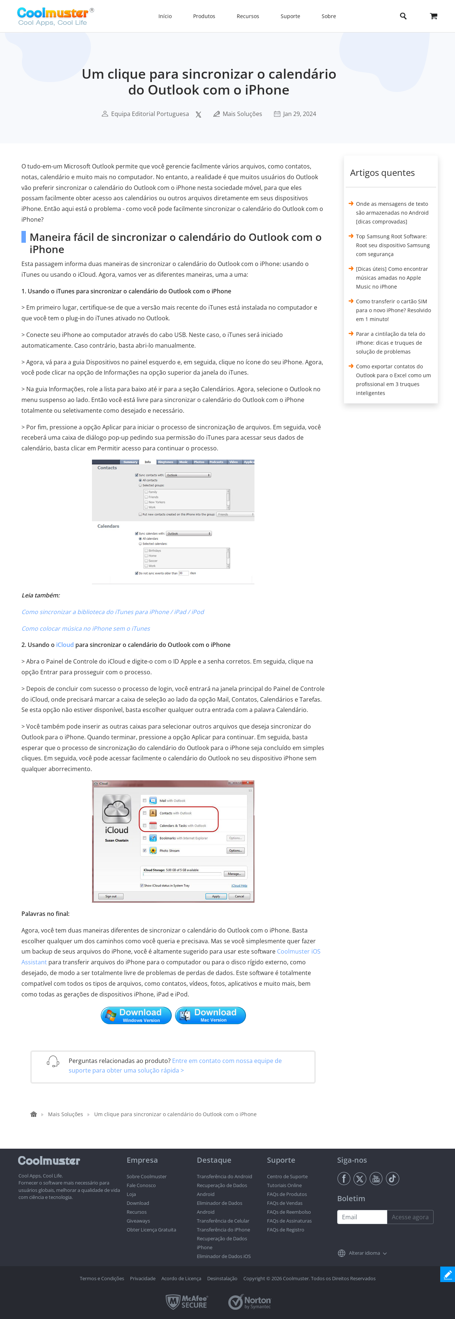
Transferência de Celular (223, 1220)
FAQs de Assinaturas (289, 1220)
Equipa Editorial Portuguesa (150, 114)
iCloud (65, 645)
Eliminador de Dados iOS (224, 1256)
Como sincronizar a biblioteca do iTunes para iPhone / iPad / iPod (112, 612)
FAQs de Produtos (287, 1194)
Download (138, 1203)
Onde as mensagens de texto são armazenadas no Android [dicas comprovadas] (392, 212)
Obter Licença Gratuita (151, 1229)
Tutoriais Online (284, 1185)
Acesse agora (410, 1217)
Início (165, 16)
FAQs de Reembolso (289, 1212)
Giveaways (138, 1220)
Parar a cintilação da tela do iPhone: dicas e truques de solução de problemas (390, 342)
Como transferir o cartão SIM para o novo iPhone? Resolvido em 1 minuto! (393, 310)
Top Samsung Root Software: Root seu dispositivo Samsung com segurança (393, 245)
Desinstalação (222, 1278)
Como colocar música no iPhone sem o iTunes (85, 628)
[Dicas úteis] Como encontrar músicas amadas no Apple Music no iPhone (392, 277)
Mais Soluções (242, 114)
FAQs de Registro (285, 1229)
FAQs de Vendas (284, 1203)
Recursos (137, 1212)
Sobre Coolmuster (147, 1176)
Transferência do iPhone (223, 1229)
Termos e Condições (102, 1278)
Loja (131, 1194)
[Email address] (362, 1217)
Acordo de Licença (181, 1278)
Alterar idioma (364, 1253)
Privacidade (142, 1278)
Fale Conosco (141, 1185)
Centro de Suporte (287, 1176)
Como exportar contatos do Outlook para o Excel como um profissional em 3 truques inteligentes (393, 379)
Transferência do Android (224, 1176)
